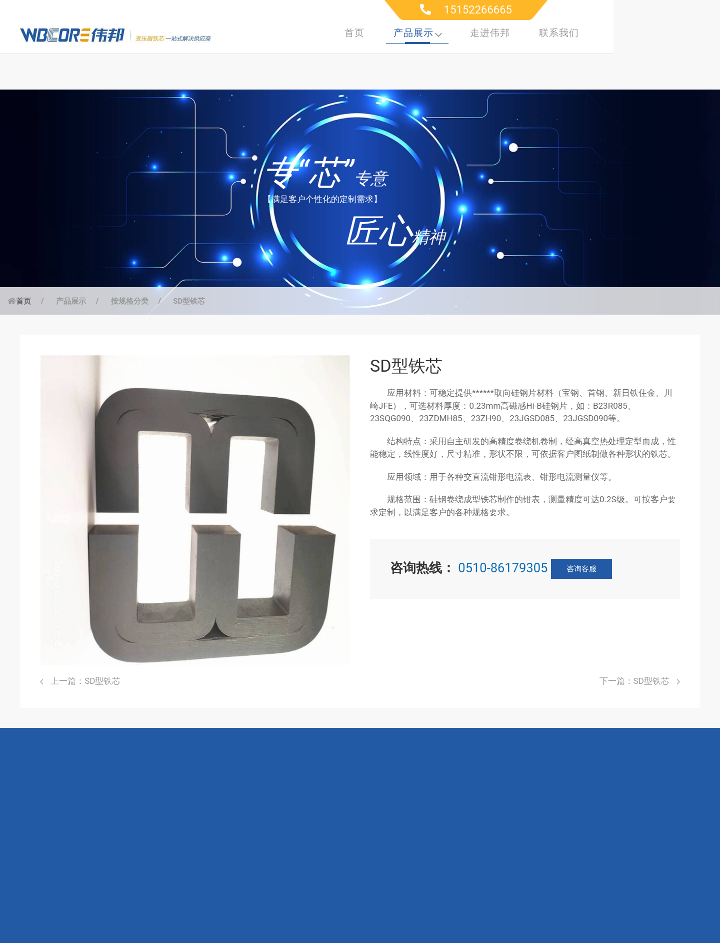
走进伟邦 (596, 34)
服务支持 (283, 823)
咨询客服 (581, 534)
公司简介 (387, 823)
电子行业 (181, 876)
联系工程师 (287, 859)
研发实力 (387, 841)
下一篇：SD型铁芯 (640, 646)
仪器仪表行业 (189, 859)
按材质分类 (81, 859)
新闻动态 (387, 894)
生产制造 (387, 859)
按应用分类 (81, 841)
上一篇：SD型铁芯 (80, 646)
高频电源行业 (189, 841)
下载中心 (283, 841)
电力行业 (181, 823)
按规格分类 (129, 266)
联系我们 (666, 34)
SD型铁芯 (189, 266)
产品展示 (524, 34)
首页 (461, 34)
